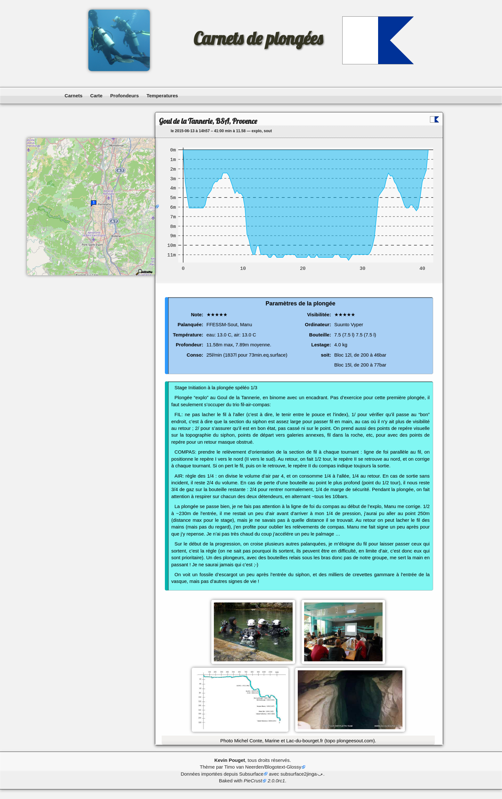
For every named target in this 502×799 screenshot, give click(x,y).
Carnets (74, 95)
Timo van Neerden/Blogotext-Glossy (262, 767)
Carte (96, 95)
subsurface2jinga (298, 774)
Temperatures (162, 95)
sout (268, 131)
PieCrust (253, 780)
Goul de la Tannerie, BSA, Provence (208, 121)
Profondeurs (124, 95)
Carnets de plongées (257, 38)
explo (257, 131)
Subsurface (251, 774)
